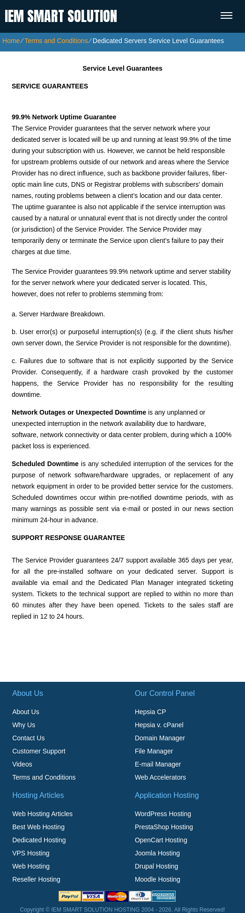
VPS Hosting (30, 853)
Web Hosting (31, 866)
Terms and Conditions (56, 40)
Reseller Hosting (36, 879)
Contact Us (28, 738)
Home (11, 40)
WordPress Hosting (163, 814)
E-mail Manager (158, 764)
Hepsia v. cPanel (159, 725)
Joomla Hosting (157, 853)
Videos (22, 764)
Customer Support (39, 751)
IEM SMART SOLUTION (61, 16)
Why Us (23, 725)
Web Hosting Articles (42, 814)
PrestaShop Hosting (164, 827)
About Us (25, 712)
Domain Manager (160, 738)
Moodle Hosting (157, 879)
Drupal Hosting (156, 866)
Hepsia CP (150, 712)
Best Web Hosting (38, 827)
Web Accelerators (160, 777)
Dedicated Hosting (39, 840)
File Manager (154, 751)
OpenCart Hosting (161, 840)
